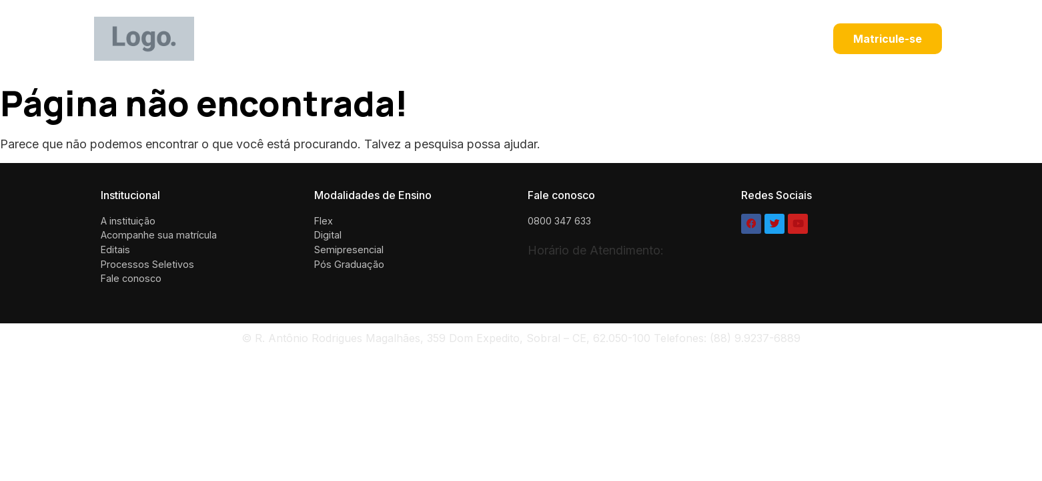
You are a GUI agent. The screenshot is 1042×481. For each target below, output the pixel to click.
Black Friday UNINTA (440, 38)
